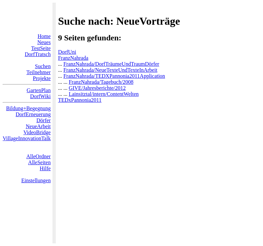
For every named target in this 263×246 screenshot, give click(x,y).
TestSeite (40, 48)
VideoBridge (37, 132)
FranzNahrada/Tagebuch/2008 (101, 82)
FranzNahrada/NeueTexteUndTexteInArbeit (110, 70)
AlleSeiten (39, 162)
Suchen (43, 66)
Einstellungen (36, 180)
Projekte (41, 78)
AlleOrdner (38, 156)
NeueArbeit (38, 126)
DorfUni (67, 52)
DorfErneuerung (33, 114)
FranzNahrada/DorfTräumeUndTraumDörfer (111, 64)
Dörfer (43, 120)
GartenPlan (39, 90)
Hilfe (45, 168)
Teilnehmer (38, 72)
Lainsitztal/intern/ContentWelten (104, 94)
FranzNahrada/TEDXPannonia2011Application (114, 76)
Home (44, 36)
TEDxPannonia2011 (80, 100)
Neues (44, 42)
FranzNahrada (73, 58)
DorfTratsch (38, 54)
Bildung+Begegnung (28, 108)
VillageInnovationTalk (27, 138)
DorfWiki (40, 96)
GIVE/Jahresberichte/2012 (97, 88)
